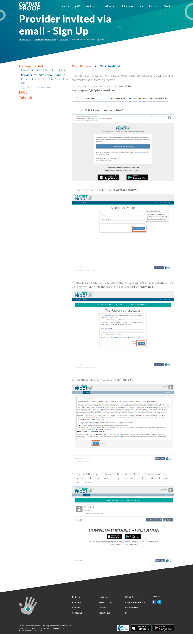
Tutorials (63, 39)
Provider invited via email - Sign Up (43, 74)
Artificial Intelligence (86, 6)
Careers (102, 607)
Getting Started (31, 66)
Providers (63, 6)
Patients (153, 6)
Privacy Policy (131, 607)
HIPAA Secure (131, 597)
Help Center (25, 39)
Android (114, 66)
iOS (100, 66)
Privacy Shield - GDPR (135, 602)
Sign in (167, 6)
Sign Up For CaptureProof (36, 87)
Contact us (77, 613)
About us (76, 607)
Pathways (108, 6)
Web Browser (82, 66)
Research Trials (105, 602)
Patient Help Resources (45, 39)
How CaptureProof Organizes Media (43, 70)
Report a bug (104, 613)
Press (128, 613)
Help (141, 6)
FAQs (23, 92)
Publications (126, 6)
